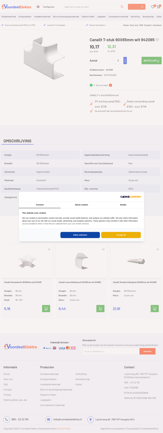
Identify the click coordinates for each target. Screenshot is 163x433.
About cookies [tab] (81, 205)
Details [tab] (123, 205)
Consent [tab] (40, 205)
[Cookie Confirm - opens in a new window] (130, 196)
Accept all (121, 235)
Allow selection (80, 235)
